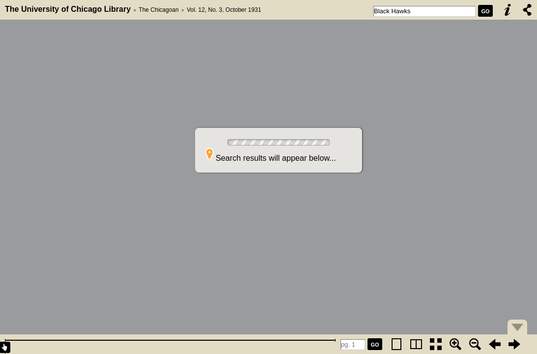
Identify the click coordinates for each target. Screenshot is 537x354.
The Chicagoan (158, 9)
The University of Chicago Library (68, 9)
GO (485, 11)
